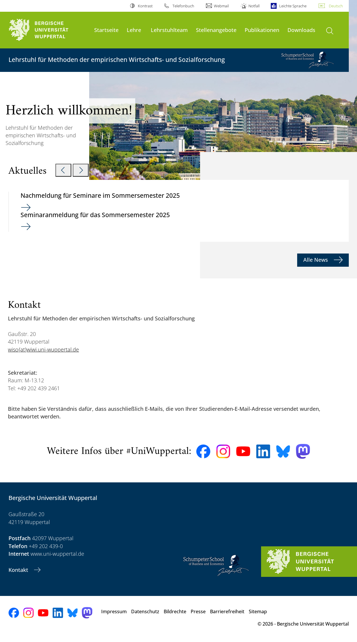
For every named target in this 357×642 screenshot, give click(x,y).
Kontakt (19, 569)
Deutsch (336, 6)
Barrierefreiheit (227, 611)
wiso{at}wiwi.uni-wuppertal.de (43, 349)
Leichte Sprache (293, 6)
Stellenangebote (216, 29)
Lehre (134, 29)
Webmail (221, 6)
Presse (198, 611)
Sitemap (258, 611)
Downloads (301, 29)
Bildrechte (175, 611)
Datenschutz (145, 611)
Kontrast (145, 6)
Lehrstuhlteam (169, 29)
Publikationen (262, 29)
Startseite (106, 29)
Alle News (316, 259)
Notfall (254, 6)
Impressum (114, 611)
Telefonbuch (183, 6)
